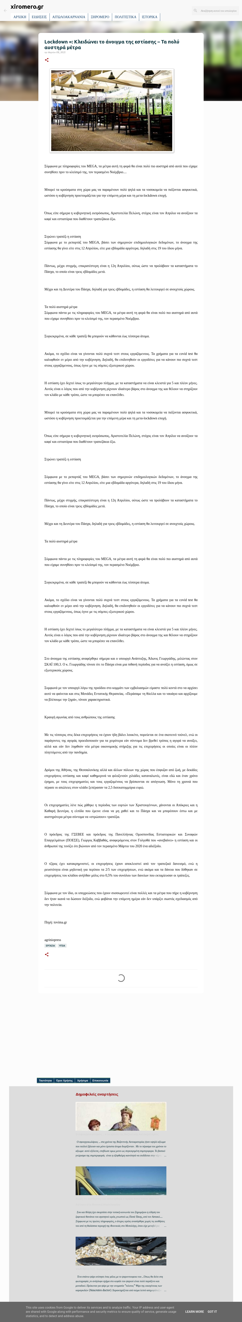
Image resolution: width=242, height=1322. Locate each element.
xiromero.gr (27, 6)
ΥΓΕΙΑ (62, 945)
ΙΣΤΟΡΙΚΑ (149, 17)
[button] (46, 60)
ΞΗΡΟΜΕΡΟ (100, 17)
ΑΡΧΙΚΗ (19, 17)
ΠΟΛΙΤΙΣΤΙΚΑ (126, 17)
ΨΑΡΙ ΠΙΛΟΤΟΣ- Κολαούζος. (93, 1269)
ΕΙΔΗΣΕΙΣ (39, 17)
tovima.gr (60, 922)
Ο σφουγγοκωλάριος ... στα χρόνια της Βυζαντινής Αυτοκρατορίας (117, 1134)
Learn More (194, 1311)
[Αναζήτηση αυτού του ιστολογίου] (219, 10)
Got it (212, 1311)
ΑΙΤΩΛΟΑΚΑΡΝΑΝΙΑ (68, 17)
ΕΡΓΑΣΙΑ (50, 945)
